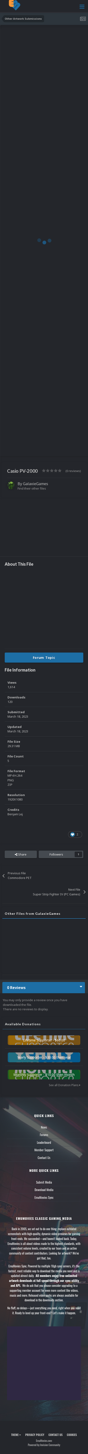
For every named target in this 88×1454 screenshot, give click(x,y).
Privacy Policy (34, 1435)
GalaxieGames (35, 483)
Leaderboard (44, 1142)
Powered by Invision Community (44, 1445)
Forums (44, 1134)
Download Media (44, 1189)
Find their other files (32, 488)
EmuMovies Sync (44, 1197)
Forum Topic (44, 657)
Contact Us (44, 1157)
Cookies (72, 1435)
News (44, 1127)
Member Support (44, 1150)
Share (21, 854)
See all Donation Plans (64, 1085)
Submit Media (44, 1182)
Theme (16, 1435)
